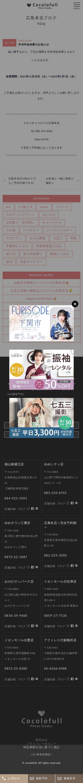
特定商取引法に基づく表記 (41, 747)
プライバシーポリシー (42, 743)
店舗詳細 (9, 679)
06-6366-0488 (55, 669)
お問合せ (14, 778)
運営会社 (41, 740)
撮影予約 (42, 778)
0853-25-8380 (15, 669)
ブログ (21, 679)
